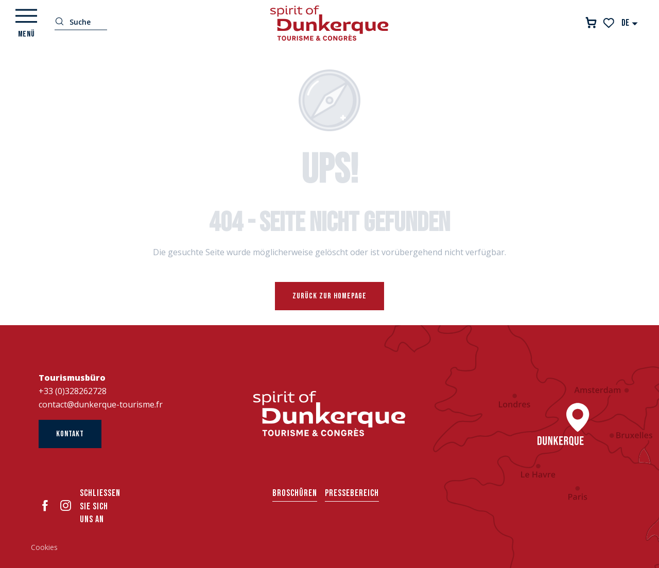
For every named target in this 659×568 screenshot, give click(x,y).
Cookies (44, 547)
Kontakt (70, 434)
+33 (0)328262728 (73, 391)
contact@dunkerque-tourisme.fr (101, 404)
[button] (630, 22)
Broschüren (294, 493)
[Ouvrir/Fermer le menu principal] (26, 23)
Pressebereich (352, 493)
